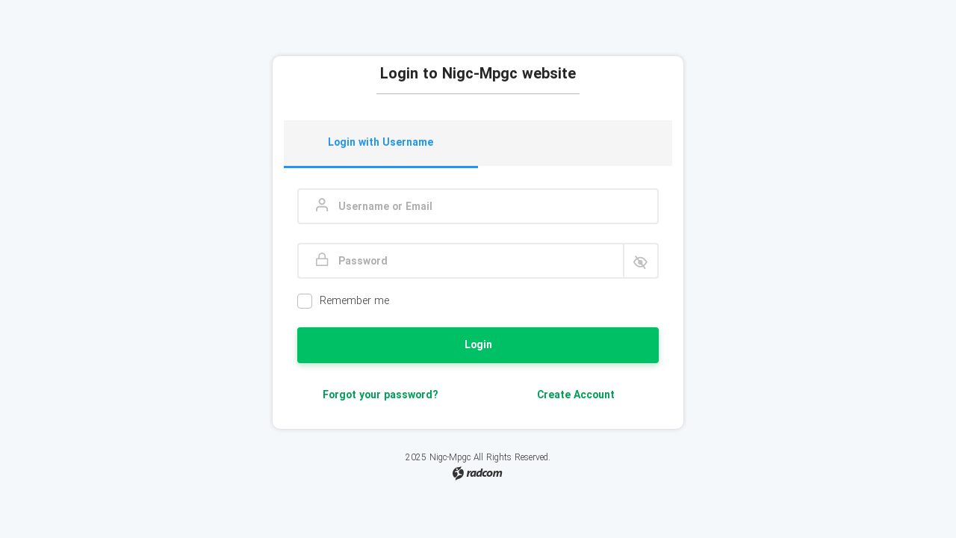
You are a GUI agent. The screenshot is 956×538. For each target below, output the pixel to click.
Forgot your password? (380, 395)
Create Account (576, 395)
